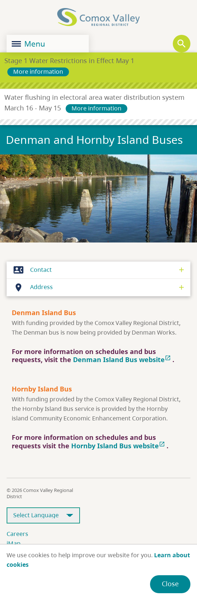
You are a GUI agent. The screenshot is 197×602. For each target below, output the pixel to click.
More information (38, 72)
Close (170, 583)
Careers (17, 534)
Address (31, 287)
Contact (31, 270)
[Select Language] (43, 515)
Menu (28, 44)
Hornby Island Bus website (119, 445)
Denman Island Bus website (122, 359)
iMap (14, 543)
